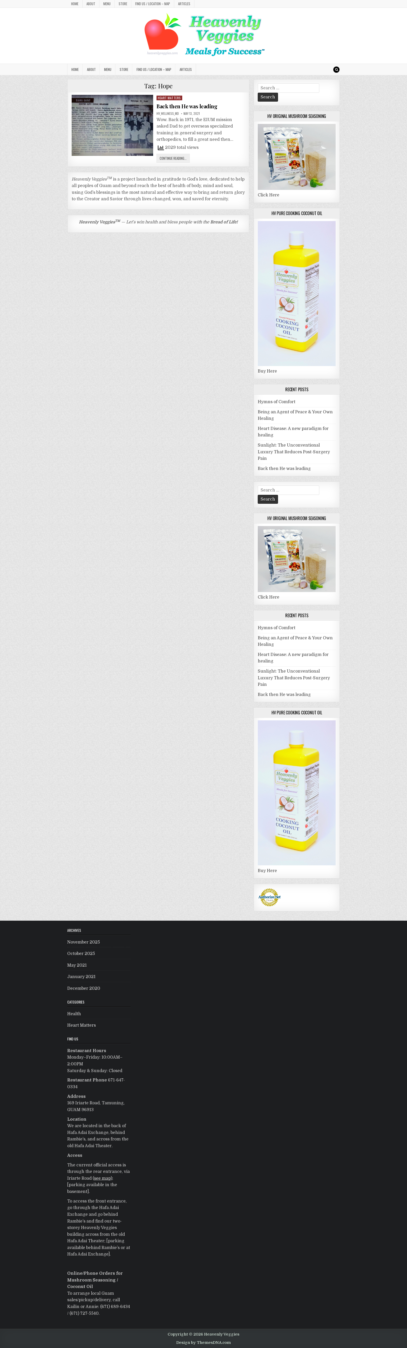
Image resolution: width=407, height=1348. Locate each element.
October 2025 (81, 953)
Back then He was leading (187, 106)
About (90, 3)
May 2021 (77, 965)
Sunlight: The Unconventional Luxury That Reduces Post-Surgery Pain (294, 452)
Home (74, 3)
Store (123, 3)
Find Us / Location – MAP (152, 3)
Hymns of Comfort (276, 402)
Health (74, 1014)
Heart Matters (169, 98)
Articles (184, 3)
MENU (107, 3)
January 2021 (81, 976)
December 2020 (83, 988)
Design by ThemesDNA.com (203, 1342)
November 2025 (83, 942)
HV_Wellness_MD (168, 113)
